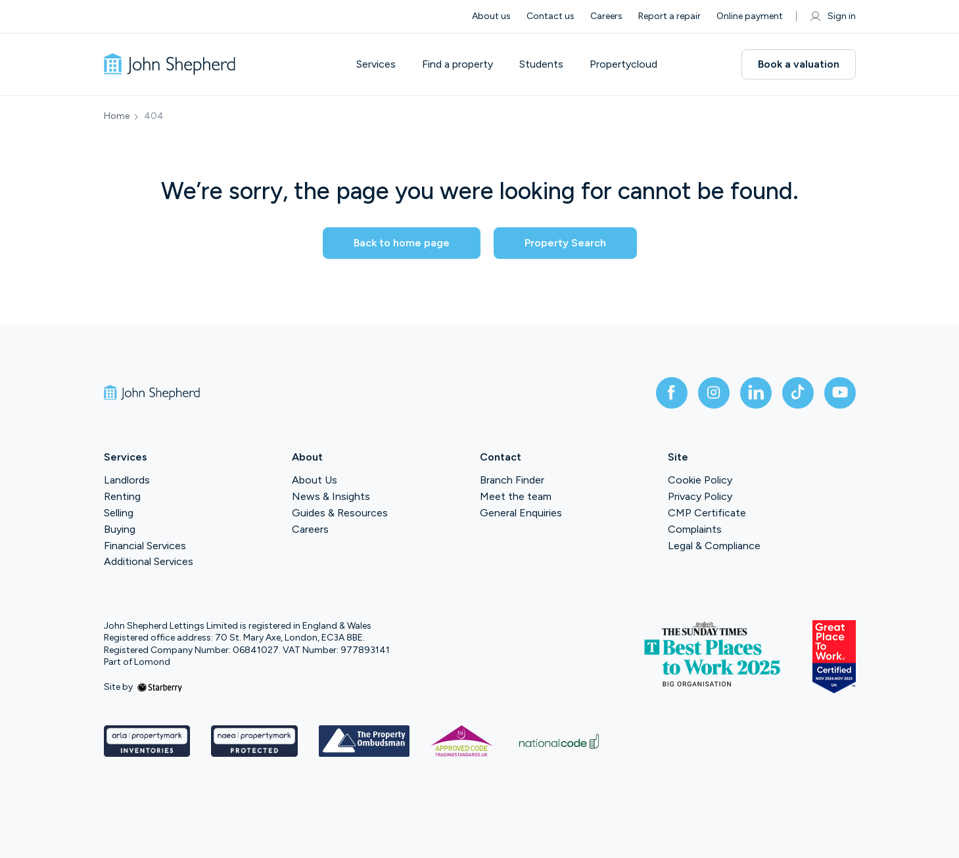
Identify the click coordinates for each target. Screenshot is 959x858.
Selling (118, 513)
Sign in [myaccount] (832, 16)
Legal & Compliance (714, 545)
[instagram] (714, 393)
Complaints (695, 529)
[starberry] (160, 686)
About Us (314, 480)
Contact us (550, 16)
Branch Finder (512, 480)
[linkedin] (756, 393)
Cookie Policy (700, 480)
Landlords (127, 480)
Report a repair (669, 16)
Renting (122, 496)
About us (491, 16)
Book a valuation (798, 64)
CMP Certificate (707, 513)
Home (116, 116)
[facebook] (672, 393)
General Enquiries (521, 513)
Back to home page (402, 243)
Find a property (457, 64)
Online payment (749, 16)
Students (541, 64)
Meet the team (515, 496)
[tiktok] (798, 393)
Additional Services (148, 561)
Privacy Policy (700, 496)
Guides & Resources (340, 513)
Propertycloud (623, 64)
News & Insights (331, 496)
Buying (119, 529)
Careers (606, 16)
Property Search (565, 243)
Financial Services (145, 545)
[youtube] (840, 393)
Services (376, 64)
